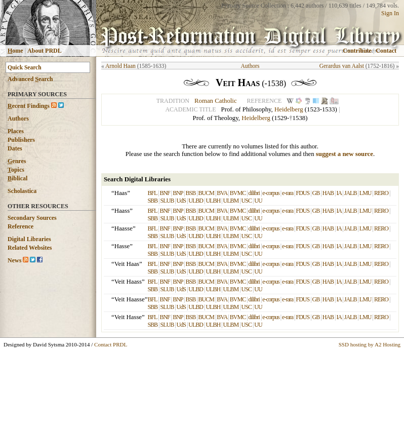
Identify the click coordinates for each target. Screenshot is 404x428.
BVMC (238, 193)
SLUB (167, 200)
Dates (15, 148)
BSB (190, 193)
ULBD (195, 200)
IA (338, 193)
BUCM (206, 193)
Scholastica (22, 190)
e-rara (287, 193)
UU (258, 200)
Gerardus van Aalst (341, 66)
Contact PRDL (110, 344)
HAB (328, 193)
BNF (164, 193)
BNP (178, 193)
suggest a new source (344, 154)
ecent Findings (29, 105)
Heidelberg (288, 109)
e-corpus (270, 193)
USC (246, 200)
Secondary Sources (32, 217)
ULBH (213, 200)
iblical (17, 178)
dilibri (254, 193)
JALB (350, 193)
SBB (152, 200)
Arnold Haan (120, 66)
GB (316, 193)
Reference (20, 226)
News (14, 260)
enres (17, 161)
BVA (222, 193)
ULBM (231, 200)
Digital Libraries (29, 239)
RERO (381, 193)
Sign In (390, 13)
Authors (18, 118)
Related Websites (30, 247)
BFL (152, 193)
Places (16, 131)
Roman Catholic (215, 100)
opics (16, 169)
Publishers (21, 139)
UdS (181, 200)
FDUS (302, 193)
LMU (365, 193)
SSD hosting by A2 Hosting (369, 344)
